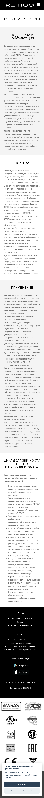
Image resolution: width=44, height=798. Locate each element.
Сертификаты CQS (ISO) (21, 688)
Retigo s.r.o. (22, 9)
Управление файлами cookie (22, 791)
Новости (28, 619)
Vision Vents (12, 646)
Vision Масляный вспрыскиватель (20, 650)
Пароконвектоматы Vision (21, 640)
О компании (15, 619)
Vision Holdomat (28, 646)
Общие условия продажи (21, 625)
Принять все (22, 784)
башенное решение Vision (21, 643)
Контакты (21, 622)
